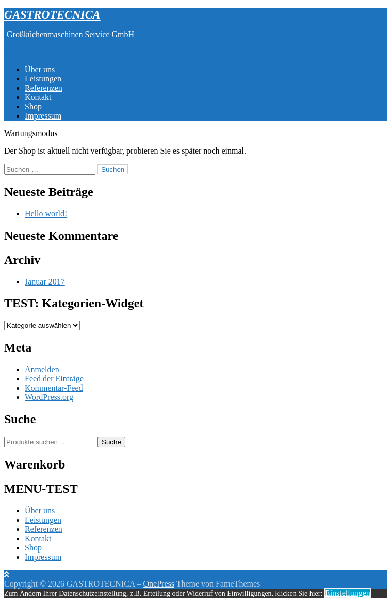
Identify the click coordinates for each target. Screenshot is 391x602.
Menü (13, 51)
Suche (111, 442)
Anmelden (42, 369)
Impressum (43, 115)
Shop (33, 106)
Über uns (40, 69)
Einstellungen (347, 593)
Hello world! (46, 213)
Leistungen (43, 78)
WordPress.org (49, 397)
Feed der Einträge (54, 378)
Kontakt (38, 97)
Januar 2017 (45, 281)
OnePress (158, 583)
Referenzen (43, 87)
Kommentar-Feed (54, 387)
